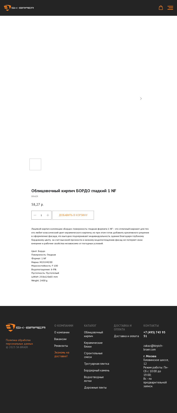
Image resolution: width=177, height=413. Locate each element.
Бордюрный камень (97, 370)
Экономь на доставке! (61, 354)
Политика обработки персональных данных (19, 341)
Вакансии (60, 339)
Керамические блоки (93, 344)
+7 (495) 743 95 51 (154, 334)
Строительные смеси (93, 355)
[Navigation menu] (170, 8)
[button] (160, 7)
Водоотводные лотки (94, 379)
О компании (61, 332)
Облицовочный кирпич (93, 334)
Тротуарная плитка (96, 363)
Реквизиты (61, 346)
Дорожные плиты (95, 387)
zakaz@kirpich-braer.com (153, 347)
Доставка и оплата (126, 336)
